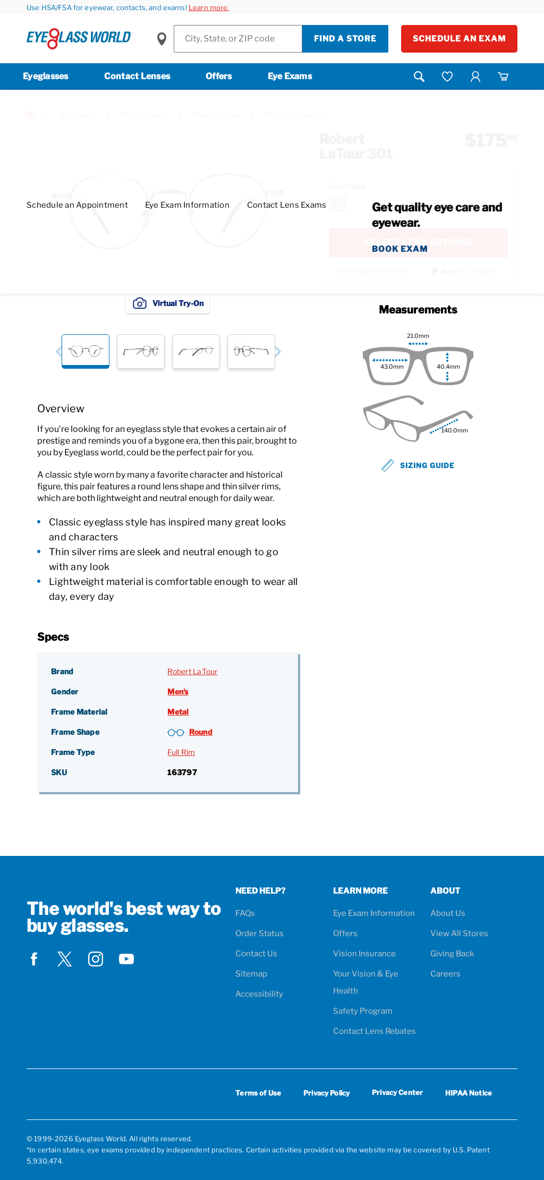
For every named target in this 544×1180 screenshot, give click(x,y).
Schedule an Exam (459, 39)
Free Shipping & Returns (373, 271)
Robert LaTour (216, 114)
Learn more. (209, 7)
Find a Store (345, 39)
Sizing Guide (418, 465)
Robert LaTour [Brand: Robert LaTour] (192, 671)
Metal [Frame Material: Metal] (178, 711)
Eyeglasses (46, 76)
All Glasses (78, 114)
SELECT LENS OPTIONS (418, 242)
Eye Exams (290, 76)
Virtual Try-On (167, 302)
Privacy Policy (326, 1093)
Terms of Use (258, 1093)
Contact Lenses (137, 76)
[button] (59, 351)
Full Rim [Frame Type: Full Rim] (181, 752)
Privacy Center (397, 1094)
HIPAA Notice (468, 1093)
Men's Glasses (144, 114)
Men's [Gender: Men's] (177, 691)
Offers (219, 76)
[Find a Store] (238, 39)
